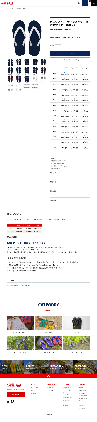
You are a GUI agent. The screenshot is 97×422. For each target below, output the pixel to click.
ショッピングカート (83, 390)
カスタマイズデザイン (17, 8)
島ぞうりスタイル (35, 390)
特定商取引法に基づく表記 (58, 161)
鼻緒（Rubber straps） (56, 173)
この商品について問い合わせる (60, 166)
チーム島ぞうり (66, 405)
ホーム (8, 8)
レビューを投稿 (25, 285)
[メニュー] (94, 3)
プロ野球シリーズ (67, 400)
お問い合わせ (15, 394)
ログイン (81, 403)
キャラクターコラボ (68, 397)
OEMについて (50, 390)
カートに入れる (70, 53)
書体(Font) (53, 182)
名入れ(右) (53, 200)
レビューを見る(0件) (12, 285)
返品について (55, 158)
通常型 (27, 8)
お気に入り (81, 387)
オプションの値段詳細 (57, 163)
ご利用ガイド (82, 393)
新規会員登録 (82, 405)
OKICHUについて (35, 393)
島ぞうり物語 (34, 387)
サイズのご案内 (51, 387)
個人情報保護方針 (83, 395)
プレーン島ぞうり (67, 395)
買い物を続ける (55, 168)
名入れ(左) (53, 191)
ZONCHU (65, 403)
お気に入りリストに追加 (70, 60)
